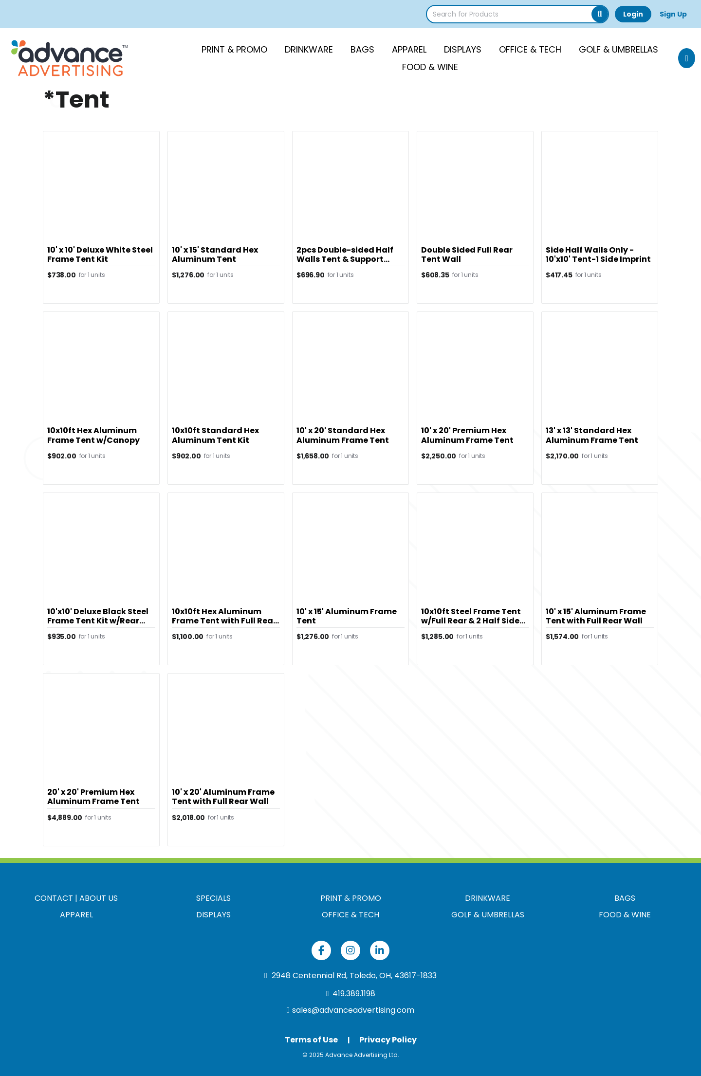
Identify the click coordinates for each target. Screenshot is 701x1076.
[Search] (599, 14)
